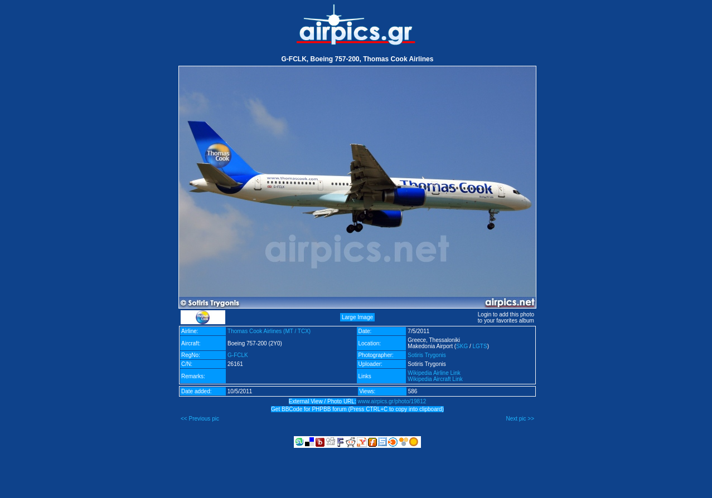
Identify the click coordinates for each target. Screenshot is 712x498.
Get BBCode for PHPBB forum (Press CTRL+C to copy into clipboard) (357, 409)
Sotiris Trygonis (426, 355)
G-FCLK (237, 355)
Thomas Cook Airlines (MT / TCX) (269, 331)
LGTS (480, 346)
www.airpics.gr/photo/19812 (391, 401)
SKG (462, 346)
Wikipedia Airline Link (434, 373)
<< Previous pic (200, 419)
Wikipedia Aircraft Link (435, 379)
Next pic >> (520, 419)
